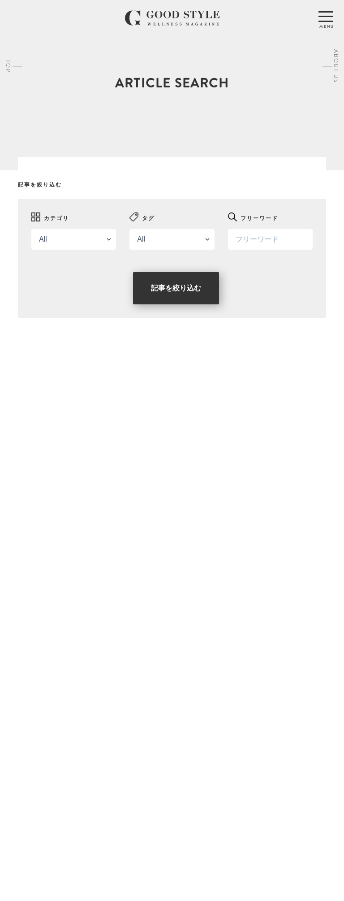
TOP (8, 65)
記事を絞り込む (176, 288)
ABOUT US (336, 65)
